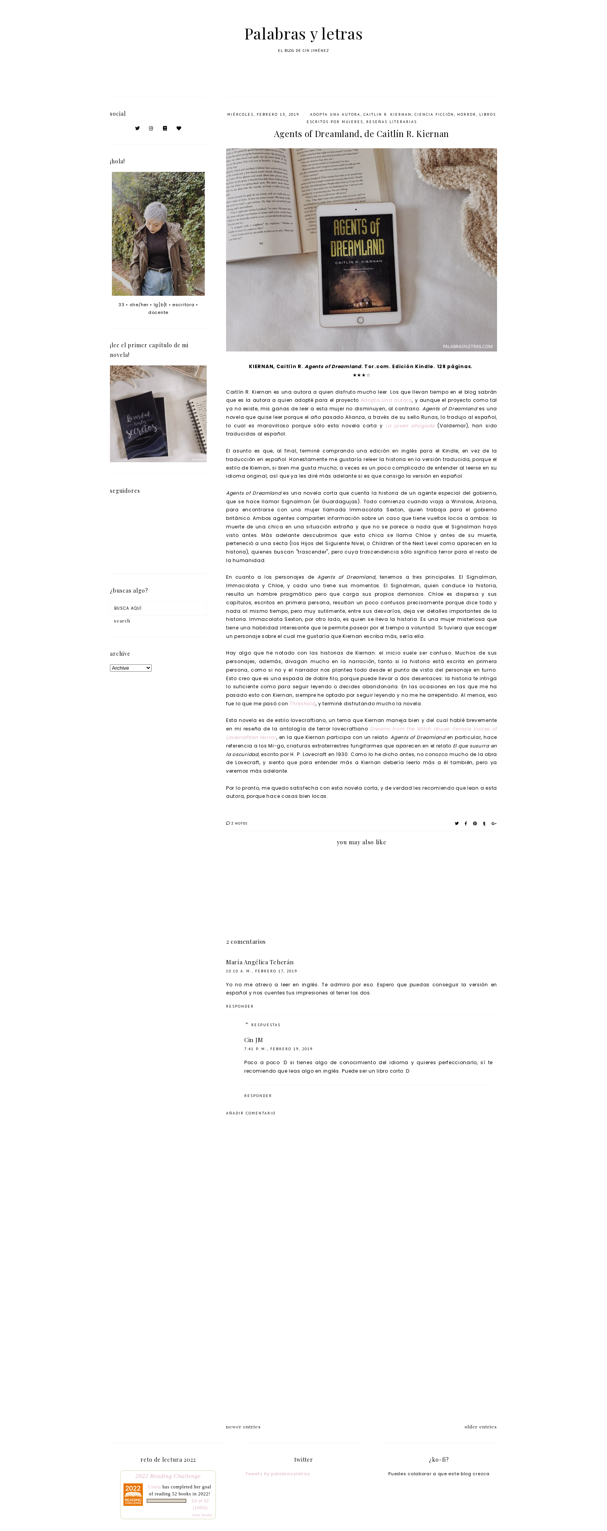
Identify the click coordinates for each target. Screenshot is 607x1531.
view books (202, 1515)
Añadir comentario (251, 1113)
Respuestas (266, 1024)
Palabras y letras (303, 33)
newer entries (243, 1426)
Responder (240, 1006)
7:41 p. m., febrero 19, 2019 (278, 1048)
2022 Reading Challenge (168, 1476)
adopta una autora (335, 114)
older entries (481, 1426)
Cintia (154, 1487)
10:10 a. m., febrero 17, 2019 (261, 971)
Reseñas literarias (391, 121)
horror (466, 114)
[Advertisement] (361, 1348)
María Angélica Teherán (259, 962)
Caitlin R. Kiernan (388, 114)
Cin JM (253, 1040)
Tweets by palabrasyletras (277, 1474)
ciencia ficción (434, 114)
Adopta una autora (386, 400)
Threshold (303, 703)
